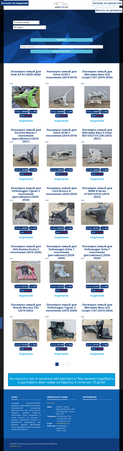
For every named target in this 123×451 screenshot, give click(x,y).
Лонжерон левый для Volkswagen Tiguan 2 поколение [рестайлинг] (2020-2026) (26, 194)
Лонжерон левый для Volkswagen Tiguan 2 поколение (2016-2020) (61, 307)
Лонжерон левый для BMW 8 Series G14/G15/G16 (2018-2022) (97, 192)
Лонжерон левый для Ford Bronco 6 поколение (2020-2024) (61, 191)
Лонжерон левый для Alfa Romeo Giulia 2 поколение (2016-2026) (25, 249)
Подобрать (61, 40)
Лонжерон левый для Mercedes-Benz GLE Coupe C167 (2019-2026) (97, 74)
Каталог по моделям (14, 3)
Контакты (50, 403)
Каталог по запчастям (107, 3)
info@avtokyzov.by (63, 423)
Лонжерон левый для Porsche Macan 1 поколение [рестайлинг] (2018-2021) (26, 135)
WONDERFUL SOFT (15, 446)
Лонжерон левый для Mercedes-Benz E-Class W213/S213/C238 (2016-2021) (97, 134)
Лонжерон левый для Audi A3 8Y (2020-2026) (26, 73)
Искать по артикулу (109, 10)
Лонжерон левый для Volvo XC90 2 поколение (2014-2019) (61, 74)
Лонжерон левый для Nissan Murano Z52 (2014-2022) (26, 307)
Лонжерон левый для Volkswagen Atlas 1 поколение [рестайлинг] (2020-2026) (61, 252)
